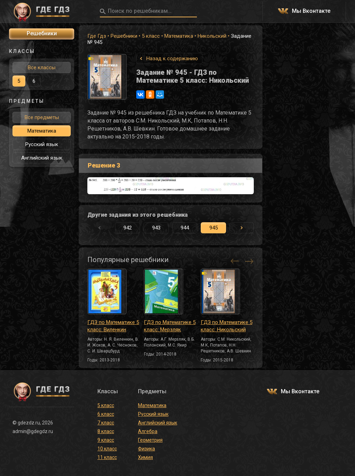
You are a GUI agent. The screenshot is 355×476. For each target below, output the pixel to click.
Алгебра (147, 431)
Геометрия (150, 440)
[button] (242, 227)
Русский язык (41, 144)
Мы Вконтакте (311, 11)
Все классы (41, 67)
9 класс (105, 440)
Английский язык (41, 158)
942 (127, 228)
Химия (145, 457)
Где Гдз (96, 36)
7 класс (105, 422)
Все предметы (42, 117)
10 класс (107, 448)
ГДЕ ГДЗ (41, 11)
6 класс (105, 414)
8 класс (105, 431)
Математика (178, 36)
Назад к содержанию (172, 58)
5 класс (151, 36)
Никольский (212, 36)
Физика (146, 448)
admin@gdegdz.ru (32, 431)
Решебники (124, 36)
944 (185, 228)
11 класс (107, 457)
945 (213, 228)
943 (156, 228)
